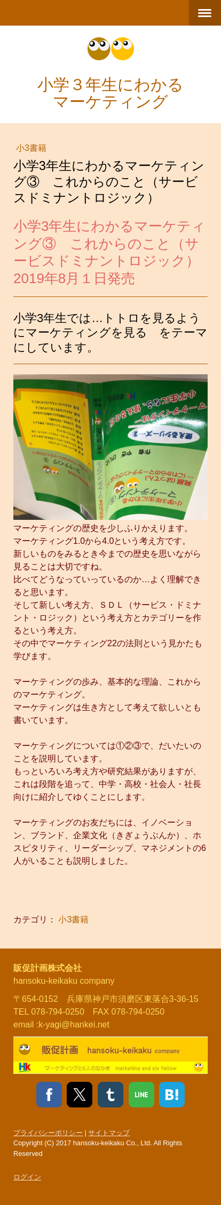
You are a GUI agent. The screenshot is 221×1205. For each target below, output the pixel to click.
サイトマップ (109, 1133)
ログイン (27, 1177)
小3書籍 (31, 147)
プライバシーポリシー (48, 1133)
